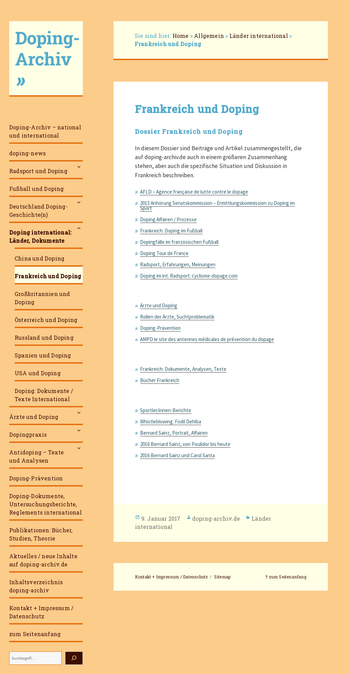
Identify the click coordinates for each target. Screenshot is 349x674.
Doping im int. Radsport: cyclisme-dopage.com (189, 275)
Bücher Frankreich (159, 380)
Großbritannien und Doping (42, 298)
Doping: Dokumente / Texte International (44, 395)
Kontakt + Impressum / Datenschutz (41, 612)
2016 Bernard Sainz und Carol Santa (177, 455)
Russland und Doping (44, 337)
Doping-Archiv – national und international (45, 131)
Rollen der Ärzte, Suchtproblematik (177, 316)
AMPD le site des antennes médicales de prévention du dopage (207, 339)
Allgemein (209, 35)
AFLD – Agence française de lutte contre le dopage (194, 191)
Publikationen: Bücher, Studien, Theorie (40, 534)
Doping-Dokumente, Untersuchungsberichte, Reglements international (45, 504)
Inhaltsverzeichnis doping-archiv (36, 586)
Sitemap (222, 576)
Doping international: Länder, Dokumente (40, 236)
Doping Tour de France (164, 253)
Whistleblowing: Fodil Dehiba (170, 421)
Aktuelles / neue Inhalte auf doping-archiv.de (43, 560)
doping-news (27, 153)
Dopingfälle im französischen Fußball (179, 242)
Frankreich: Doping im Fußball (171, 230)
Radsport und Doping (38, 170)
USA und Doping (38, 373)
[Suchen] (74, 658)
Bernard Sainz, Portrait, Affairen (174, 433)
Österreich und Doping (46, 319)
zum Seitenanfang (35, 633)
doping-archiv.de (216, 518)
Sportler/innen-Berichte (165, 410)
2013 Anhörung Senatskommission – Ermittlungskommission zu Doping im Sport (217, 205)
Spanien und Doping (43, 355)
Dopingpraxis (28, 434)
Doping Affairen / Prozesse (168, 219)
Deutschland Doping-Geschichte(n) (38, 210)
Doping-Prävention (36, 478)
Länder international (258, 35)
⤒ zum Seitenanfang (285, 576)
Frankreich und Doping (48, 276)
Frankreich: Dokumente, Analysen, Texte (183, 369)
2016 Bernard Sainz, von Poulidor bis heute (185, 444)
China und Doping (39, 258)
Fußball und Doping (36, 188)
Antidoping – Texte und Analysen (36, 456)
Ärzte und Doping (33, 416)
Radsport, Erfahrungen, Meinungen (177, 264)
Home (180, 35)
